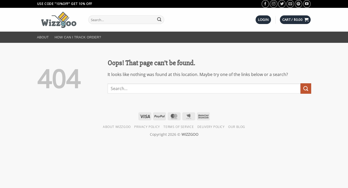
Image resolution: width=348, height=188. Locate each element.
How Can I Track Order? (78, 37)
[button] (263, 19)
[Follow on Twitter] (282, 4)
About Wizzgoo (117, 127)
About (43, 37)
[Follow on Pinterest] (298, 4)
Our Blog (236, 127)
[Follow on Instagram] (273, 4)
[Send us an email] (290, 4)
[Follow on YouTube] (307, 4)
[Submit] (159, 19)
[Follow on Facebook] (265, 4)
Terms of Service (178, 127)
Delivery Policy (211, 127)
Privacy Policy (147, 127)
